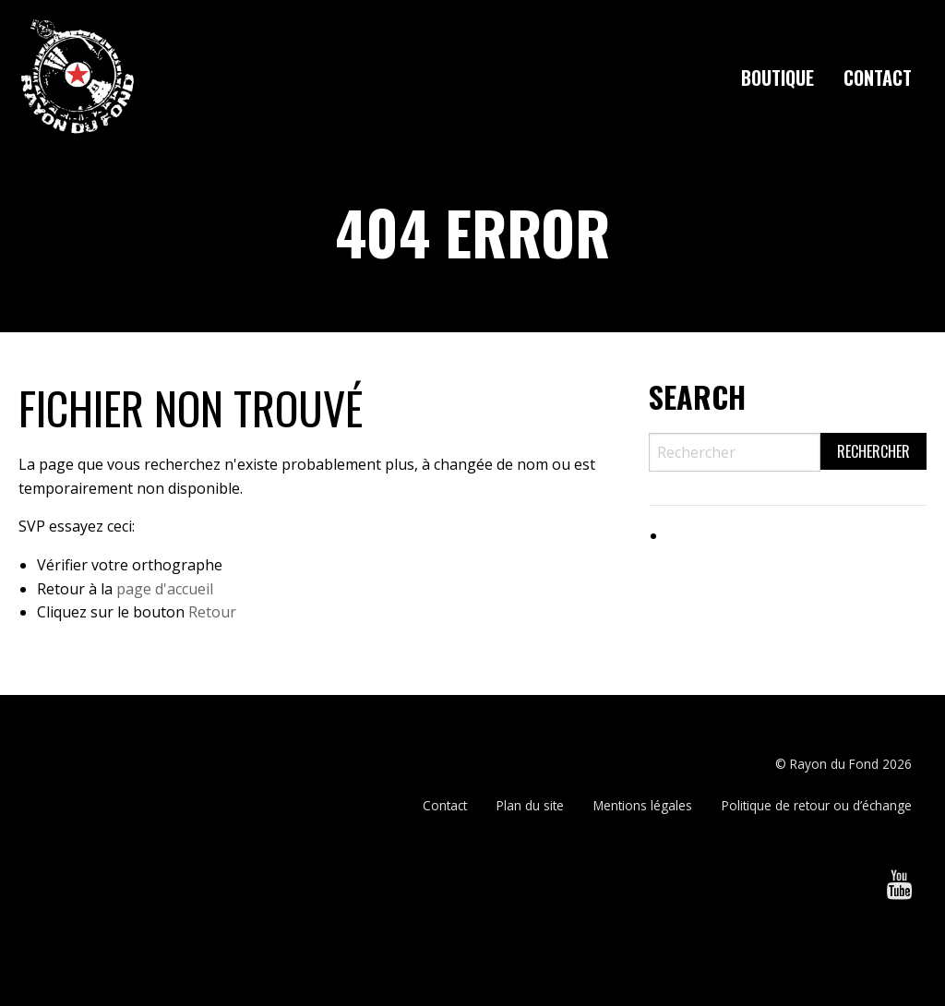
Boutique (777, 77)
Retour (212, 612)
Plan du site (530, 805)
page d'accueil (164, 589)
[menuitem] (777, 78)
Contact (877, 77)
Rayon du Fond (834, 763)
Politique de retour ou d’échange (817, 805)
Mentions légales (642, 805)
